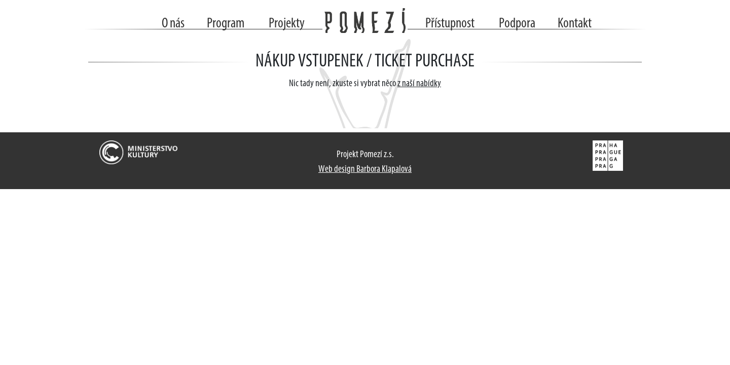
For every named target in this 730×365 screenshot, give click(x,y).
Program (225, 24)
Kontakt (575, 24)
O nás (173, 24)
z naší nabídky (419, 84)
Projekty (287, 24)
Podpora (517, 24)
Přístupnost (450, 24)
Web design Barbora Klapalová (365, 169)
